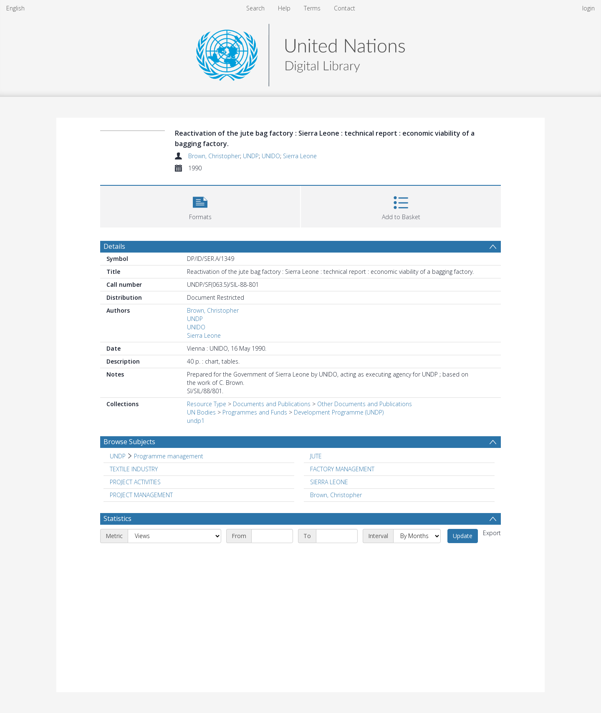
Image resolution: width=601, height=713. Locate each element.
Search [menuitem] (255, 8)
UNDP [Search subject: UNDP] (118, 456)
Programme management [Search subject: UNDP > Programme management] (168, 456)
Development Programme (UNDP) (339, 412)
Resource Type (206, 404)
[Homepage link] (300, 53)
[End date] (337, 536)
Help (284, 8)
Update (462, 536)
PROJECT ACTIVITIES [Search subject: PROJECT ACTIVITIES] (135, 482)
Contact (344, 8)
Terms (312, 8)
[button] (200, 205)
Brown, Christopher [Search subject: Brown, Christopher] (336, 495)
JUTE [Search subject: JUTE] (316, 456)
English (15, 8)
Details (114, 246)
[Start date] (272, 536)
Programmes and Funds (254, 412)
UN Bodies (201, 412)
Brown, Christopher (214, 156)
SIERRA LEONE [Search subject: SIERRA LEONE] (329, 482)
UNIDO (271, 156)
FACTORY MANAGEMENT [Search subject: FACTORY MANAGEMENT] (342, 469)
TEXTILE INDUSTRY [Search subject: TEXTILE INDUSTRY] (134, 469)
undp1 (196, 421)
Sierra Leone (300, 156)
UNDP (251, 156)
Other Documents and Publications (364, 404)
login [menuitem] (588, 8)
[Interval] (417, 536)
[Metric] (174, 536)
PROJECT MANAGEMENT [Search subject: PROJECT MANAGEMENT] (141, 495)
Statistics (117, 518)
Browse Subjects (129, 441)
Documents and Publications (272, 404)
